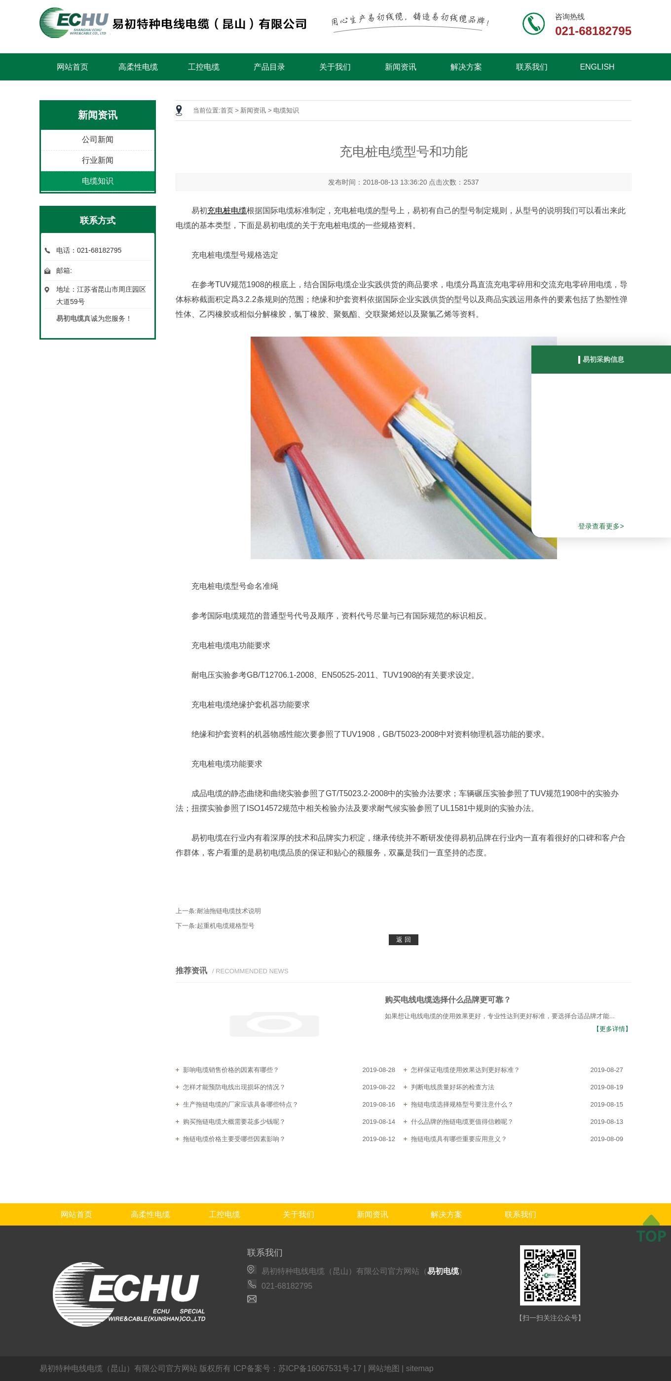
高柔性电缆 (138, 67)
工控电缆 (204, 67)
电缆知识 (97, 181)
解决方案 (466, 67)
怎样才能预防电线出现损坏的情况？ (234, 1087)
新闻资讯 (400, 67)
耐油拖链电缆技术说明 (229, 911)
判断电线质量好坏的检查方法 (452, 1087)
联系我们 (532, 67)
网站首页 (72, 67)
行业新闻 (97, 160)
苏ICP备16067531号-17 (320, 1368)
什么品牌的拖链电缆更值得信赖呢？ (462, 1121)
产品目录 (269, 67)
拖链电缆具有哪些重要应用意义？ (459, 1139)
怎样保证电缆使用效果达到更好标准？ (465, 1070)
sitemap (420, 1368)
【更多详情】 (612, 1029)
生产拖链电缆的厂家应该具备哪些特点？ (240, 1104)
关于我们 (335, 67)
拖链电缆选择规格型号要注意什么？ (462, 1104)
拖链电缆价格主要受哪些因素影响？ (234, 1139)
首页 (227, 110)
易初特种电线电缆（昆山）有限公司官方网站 (118, 1368)
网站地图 (384, 1368)
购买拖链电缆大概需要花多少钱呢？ (234, 1121)
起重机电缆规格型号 (226, 925)
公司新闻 (97, 139)
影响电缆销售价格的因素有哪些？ (231, 1070)
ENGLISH (597, 67)
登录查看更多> (601, 526)
